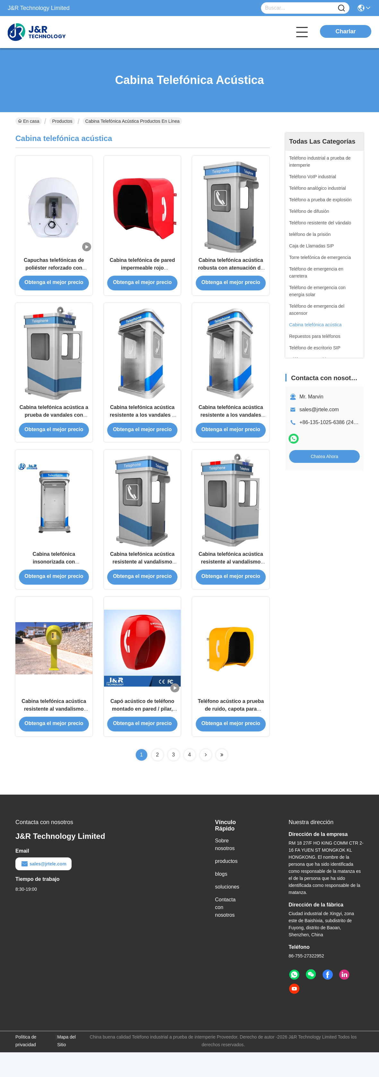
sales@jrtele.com (319, 409)
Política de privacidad (25, 1065)
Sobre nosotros (225, 869)
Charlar (345, 31)
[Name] (341, 8)
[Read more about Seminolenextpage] (205, 779)
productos (226, 886)
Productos (62, 121)
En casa (28, 121)
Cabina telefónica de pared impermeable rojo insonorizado (142, 273)
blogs (221, 898)
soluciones (227, 911)
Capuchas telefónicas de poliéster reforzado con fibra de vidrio (54, 273)
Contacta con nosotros (225, 932)
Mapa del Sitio (66, 1065)
